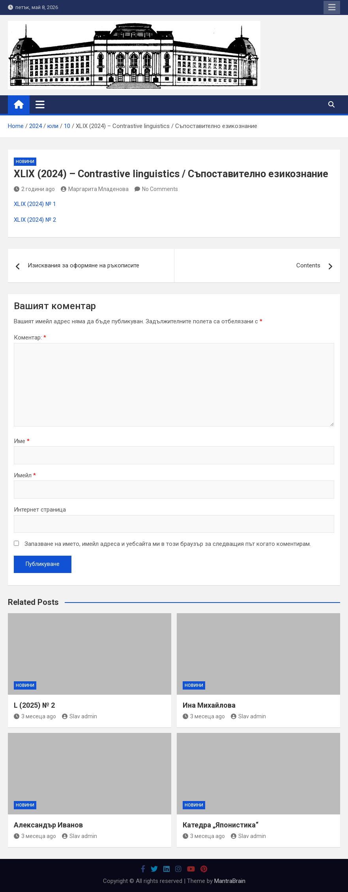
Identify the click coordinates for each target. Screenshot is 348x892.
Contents (308, 265)
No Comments (160, 189)
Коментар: (30, 337)
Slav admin (79, 716)
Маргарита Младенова (95, 189)
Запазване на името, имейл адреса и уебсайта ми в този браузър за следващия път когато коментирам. (167, 543)
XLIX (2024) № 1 (35, 204)
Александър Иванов (48, 825)
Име (22, 441)
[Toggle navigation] (40, 104)
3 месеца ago (35, 716)
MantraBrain (229, 881)
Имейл (25, 475)
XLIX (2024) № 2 (35, 219)
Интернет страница (40, 509)
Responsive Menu (332, 7)
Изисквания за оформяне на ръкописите (83, 265)
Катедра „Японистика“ (220, 825)
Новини (25, 161)
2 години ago (34, 189)
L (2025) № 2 (34, 705)
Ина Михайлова (209, 705)
